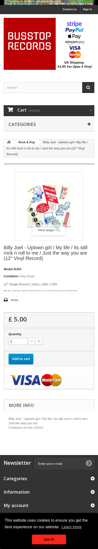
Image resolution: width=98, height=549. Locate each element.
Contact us (70, 9)
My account (16, 505)
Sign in (87, 9)
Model (8, 269)
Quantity (15, 334)
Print (14, 300)
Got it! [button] (49, 539)
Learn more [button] (72, 527)
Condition (11, 276)
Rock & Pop (27, 142)
